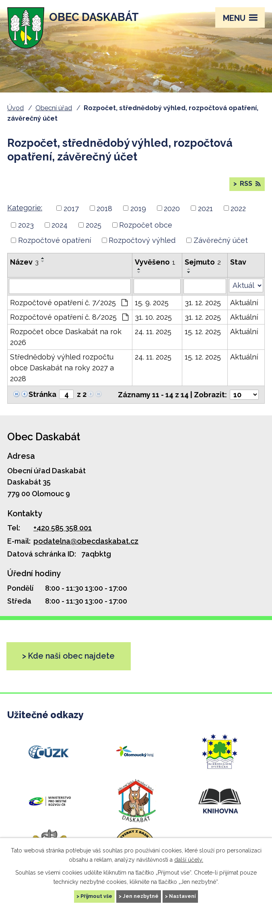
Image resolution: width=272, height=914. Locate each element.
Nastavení (182, 896)
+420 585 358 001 (62, 528)
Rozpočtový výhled (142, 240)
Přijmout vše (96, 896)
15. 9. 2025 (152, 302)
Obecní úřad (53, 108)
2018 (104, 208)
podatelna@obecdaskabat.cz (85, 541)
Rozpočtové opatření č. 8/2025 (69, 317)
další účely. (188, 859)
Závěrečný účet (221, 240)
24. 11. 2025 (153, 331)
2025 (93, 225)
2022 (238, 208)
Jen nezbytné (141, 896)
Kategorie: (24, 207)
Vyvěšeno (155, 262)
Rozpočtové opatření (54, 240)
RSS (249, 183)
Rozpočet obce (145, 225)
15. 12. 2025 (203, 331)
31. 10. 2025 (153, 317)
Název (24, 262)
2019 (138, 208)
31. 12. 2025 (203, 302)
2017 (71, 208)
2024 (60, 225)
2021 (205, 208)
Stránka (42, 394)
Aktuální (244, 302)
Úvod (15, 108)
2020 (172, 208)
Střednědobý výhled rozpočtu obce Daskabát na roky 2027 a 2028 (62, 368)
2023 (26, 225)
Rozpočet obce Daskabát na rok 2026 (66, 337)
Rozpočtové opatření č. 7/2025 (69, 302)
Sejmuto (203, 262)
